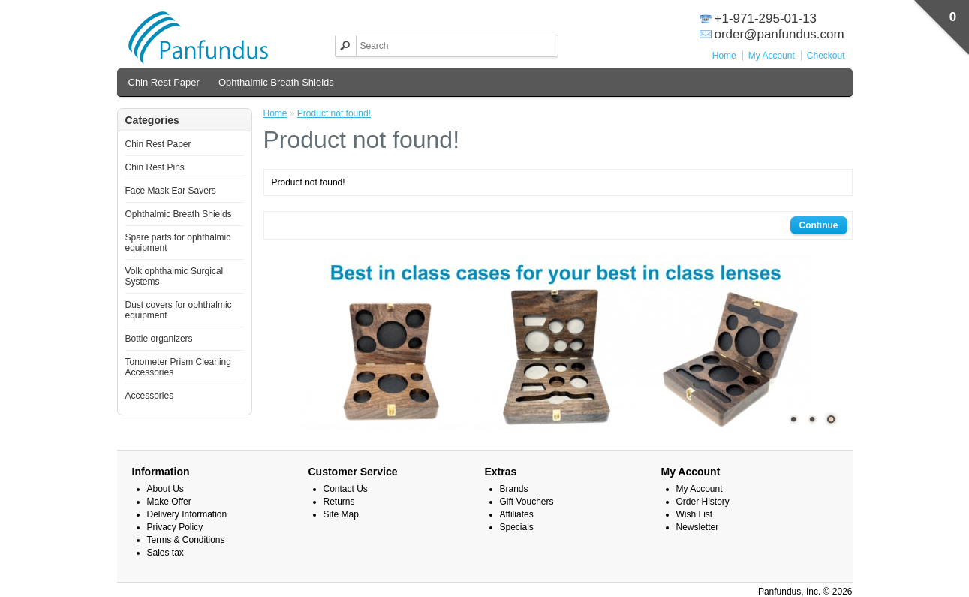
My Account (771, 55)
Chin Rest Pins (155, 167)
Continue (818, 225)
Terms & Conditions (186, 540)
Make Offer (169, 501)
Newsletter (697, 527)
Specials (517, 527)
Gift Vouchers (527, 501)
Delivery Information (187, 514)
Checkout (826, 55)
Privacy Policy (175, 527)
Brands (514, 489)
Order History (703, 501)
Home (724, 55)
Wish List (694, 514)
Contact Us (346, 489)
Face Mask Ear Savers (170, 190)
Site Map (341, 514)
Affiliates (517, 514)
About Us (165, 489)
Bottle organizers (159, 338)
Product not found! (334, 113)
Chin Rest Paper (164, 82)
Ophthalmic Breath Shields (276, 82)
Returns (339, 501)
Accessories (149, 395)
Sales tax (165, 552)
